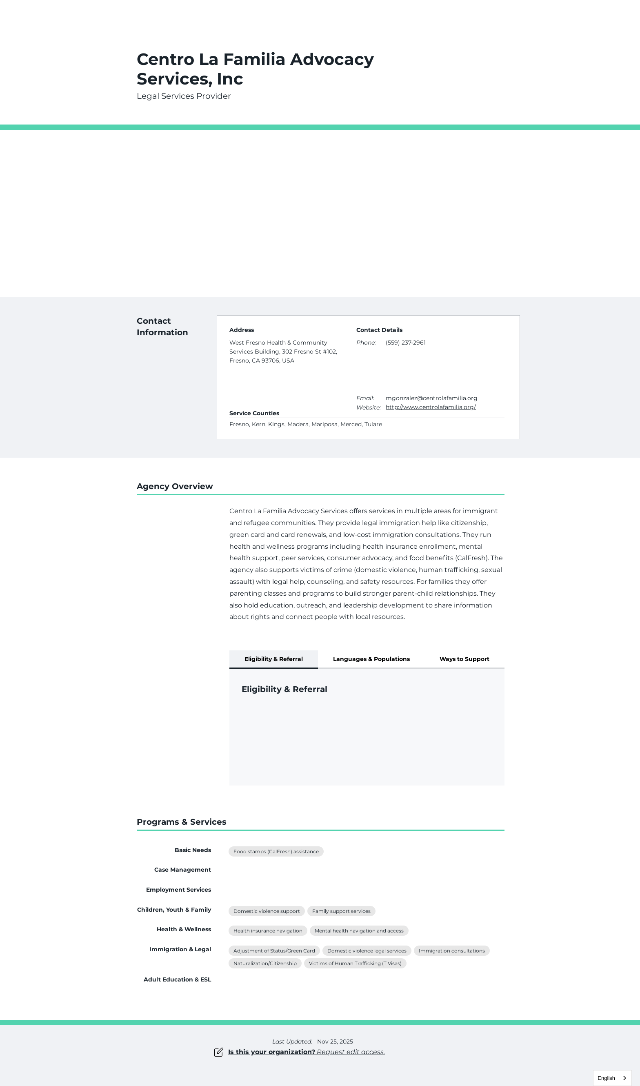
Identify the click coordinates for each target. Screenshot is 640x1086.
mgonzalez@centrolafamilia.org (432, 398)
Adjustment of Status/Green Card (274, 950)
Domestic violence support (266, 910)
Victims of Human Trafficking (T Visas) (355, 962)
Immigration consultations (451, 950)
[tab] (273, 659)
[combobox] (612, 1078)
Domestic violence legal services (367, 950)
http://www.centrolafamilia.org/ (431, 407)
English (606, 1078)
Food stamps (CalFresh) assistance (276, 851)
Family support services (341, 910)
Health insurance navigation (267, 930)
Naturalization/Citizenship (265, 962)
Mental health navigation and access (359, 930)
